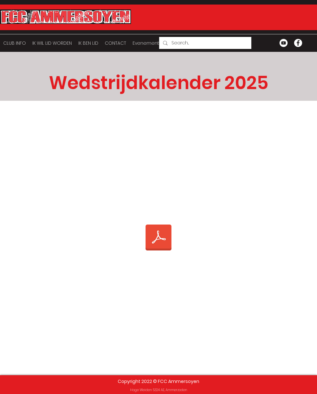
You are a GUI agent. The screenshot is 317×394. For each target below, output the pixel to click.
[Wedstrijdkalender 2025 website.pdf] (158, 238)
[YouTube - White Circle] (283, 43)
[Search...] (204, 43)
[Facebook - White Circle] (298, 43)
